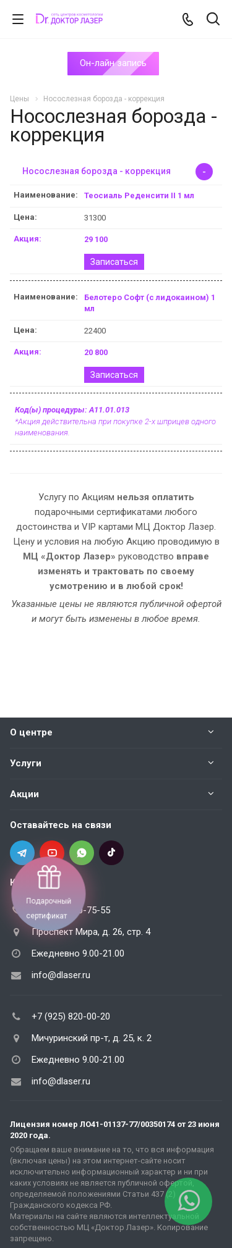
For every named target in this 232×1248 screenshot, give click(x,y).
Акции (24, 794)
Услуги (25, 763)
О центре (31, 732)
